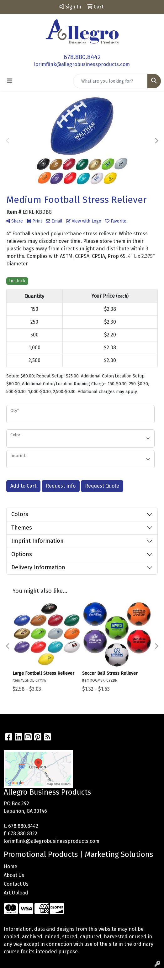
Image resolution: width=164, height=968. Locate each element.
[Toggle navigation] (9, 81)
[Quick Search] (110, 81)
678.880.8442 (82, 57)
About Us (14, 875)
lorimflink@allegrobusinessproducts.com (82, 64)
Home (10, 866)
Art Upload (16, 893)
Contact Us (16, 884)
